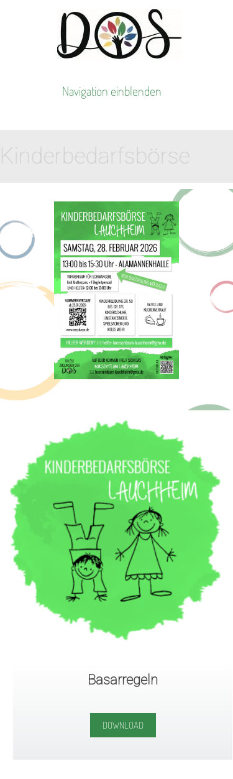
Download (123, 725)
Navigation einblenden (112, 91)
